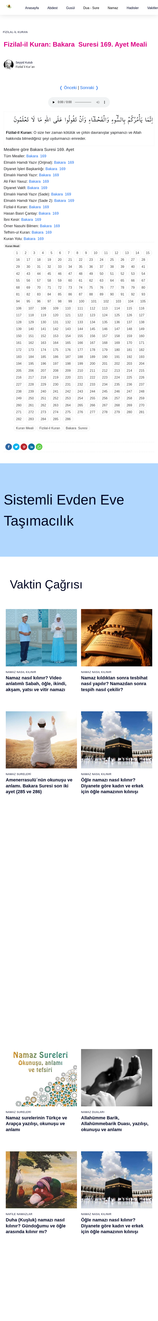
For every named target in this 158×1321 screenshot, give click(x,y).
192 (129, 357)
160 (141, 336)
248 (141, 391)
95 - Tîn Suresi (66, 1281)
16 (18, 259)
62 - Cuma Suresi (18, 1180)
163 (43, 343)
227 (19, 384)
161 (19, 343)
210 (80, 370)
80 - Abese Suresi (68, 1173)
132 (68, 322)
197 (55, 363)
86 (70, 294)
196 (43, 363)
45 (49, 273)
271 (19, 412)
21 (70, 259)
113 (105, 308)
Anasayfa (32, 8)
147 (117, 329)
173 (31, 350)
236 (129, 384)
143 (68, 329)
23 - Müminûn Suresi (70, 1031)
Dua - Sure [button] (91, 8)
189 (92, 357)
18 (39, 259)
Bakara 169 (36, 156)
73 (70, 287)
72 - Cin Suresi (16, 1252)
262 (43, 405)
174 (43, 350)
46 (60, 273)
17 (28, 259)
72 (60, 287)
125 (117, 315)
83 (39, 294)
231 (68, 384)
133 (80, 322)
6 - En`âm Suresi (18, 1046)
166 (80, 343)
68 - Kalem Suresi (18, 1223)
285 (55, 419)
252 (55, 398)
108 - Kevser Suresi (119, 1238)
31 (39, 266)
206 (31, 370)
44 (39, 273)
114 (117, 308)
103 (118, 301)
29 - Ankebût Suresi (69, 1075)
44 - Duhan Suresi (117, 1046)
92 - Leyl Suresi (66, 1259)
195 (31, 363)
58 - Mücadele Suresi (21, 1151)
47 (70, 273)
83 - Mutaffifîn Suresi (70, 1194)
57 (39, 280)
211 (92, 370)
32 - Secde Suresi (68, 1096)
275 (68, 412)
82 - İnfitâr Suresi (67, 1187)
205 (19, 370)
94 (18, 301)
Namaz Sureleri (18, 771)
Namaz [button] (113, 8)
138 (141, 322)
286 (68, 419)
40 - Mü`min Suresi (118, 1017)
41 (143, 266)
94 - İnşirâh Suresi (68, 1274)
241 (55, 391)
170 (129, 343)
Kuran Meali (12, 246)
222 (92, 377)
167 (92, 343)
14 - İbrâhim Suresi (19, 1104)
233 (92, 384)
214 (129, 370)
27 (133, 259)
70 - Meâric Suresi (19, 1238)
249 (19, 398)
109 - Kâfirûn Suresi (119, 1245)
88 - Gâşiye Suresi (68, 1230)
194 (19, 363)
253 (68, 398)
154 (68, 336)
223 (105, 377)
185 (43, 357)
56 (28, 280)
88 (91, 294)
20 (60, 259)
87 (80, 294)
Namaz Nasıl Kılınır (21, 672)
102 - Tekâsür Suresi (119, 1194)
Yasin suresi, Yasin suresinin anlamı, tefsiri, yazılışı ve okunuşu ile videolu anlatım (112, 881)
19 (49, 259)
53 (133, 273)
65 (122, 280)
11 (106, 253)
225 (129, 377)
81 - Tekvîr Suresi (67, 1180)
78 (122, 287)
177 (80, 350)
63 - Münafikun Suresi (21, 1187)
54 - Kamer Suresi (118, 1118)
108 (43, 308)
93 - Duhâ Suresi (67, 1266)
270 (141, 405)
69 (28, 287)
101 (94, 301)
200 (92, 363)
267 (105, 405)
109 (55, 308)
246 (117, 391)
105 (143, 301)
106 (19, 308)
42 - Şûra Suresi (117, 1031)
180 (117, 350)
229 (43, 384)
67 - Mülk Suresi (17, 1216)
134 (92, 322)
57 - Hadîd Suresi (117, 1140)
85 (60, 294)
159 (129, 336)
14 (137, 253)
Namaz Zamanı (142, 1313)
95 (28, 301)
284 (43, 419)
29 (18, 266)
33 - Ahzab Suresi (67, 1104)
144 (80, 329)
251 (43, 398)
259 (141, 398)
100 (81, 301)
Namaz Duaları (93, 771)
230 (55, 384)
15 (148, 253)
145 (92, 329)
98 (60, 301)
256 (105, 398)
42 (18, 273)
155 (80, 336)
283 (31, 419)
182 (141, 350)
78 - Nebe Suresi (67, 1158)
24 (101, 259)
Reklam (91, 1313)
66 (133, 280)
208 (55, 370)
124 (105, 315)
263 (55, 405)
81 (18, 294)
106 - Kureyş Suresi (119, 1223)
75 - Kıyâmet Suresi (20, 1274)
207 (43, 370)
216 (19, 377)
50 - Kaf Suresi (116, 1089)
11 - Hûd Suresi (17, 1082)
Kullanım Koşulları (70, 1313)
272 (31, 412)
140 (31, 329)
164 (55, 343)
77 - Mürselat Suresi (69, 1151)
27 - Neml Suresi (67, 1060)
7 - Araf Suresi (16, 1053)
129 (31, 322)
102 (106, 301)
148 (129, 329)
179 (105, 350)
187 (68, 357)
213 (117, 370)
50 (101, 273)
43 (28, 273)
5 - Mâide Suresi (17, 1039)
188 (80, 357)
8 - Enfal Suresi (16, 1060)
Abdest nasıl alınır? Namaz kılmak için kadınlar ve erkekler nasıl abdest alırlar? (39, 881)
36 (91, 266)
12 (116, 253)
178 (92, 350)
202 (117, 363)
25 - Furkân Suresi (68, 1046)
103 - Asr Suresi (116, 1201)
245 (105, 391)
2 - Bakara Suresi (18, 1017)
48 (80, 273)
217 (31, 377)
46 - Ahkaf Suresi (117, 1060)
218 (43, 377)
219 (55, 377)
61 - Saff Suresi (17, 1173)
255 (92, 398)
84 (49, 294)
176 (68, 350)
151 (31, 336)
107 (31, 308)
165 (68, 343)
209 (68, 370)
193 (141, 357)
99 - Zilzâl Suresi (117, 1173)
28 (143, 259)
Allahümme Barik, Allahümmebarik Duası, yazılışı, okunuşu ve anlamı (115, 782)
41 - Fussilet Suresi (118, 1024)
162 (31, 343)
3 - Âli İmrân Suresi (19, 1024)
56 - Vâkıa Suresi (117, 1132)
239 (31, 391)
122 (80, 315)
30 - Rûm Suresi (67, 1082)
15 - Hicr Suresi (17, 1111)
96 (39, 301)
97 (49, 301)
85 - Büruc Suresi (67, 1209)
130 (43, 322)
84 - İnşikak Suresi (68, 1201)
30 (28, 266)
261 (31, 405)
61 (80, 280)
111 (80, 308)
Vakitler (152, 8)
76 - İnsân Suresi (18, 1281)
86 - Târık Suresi (67, 1216)
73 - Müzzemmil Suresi (22, 1259)
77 (112, 287)
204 (141, 363)
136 (117, 322)
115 (129, 308)
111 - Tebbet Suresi (119, 1259)
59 (60, 280)
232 (80, 384)
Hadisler (133, 8)
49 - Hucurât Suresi (119, 1082)
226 (141, 377)
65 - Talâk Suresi (18, 1201)
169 (117, 343)
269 (129, 405)
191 (117, 357)
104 (131, 301)
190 (105, 357)
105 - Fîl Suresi (116, 1216)
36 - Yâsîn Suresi (67, 1125)
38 (112, 266)
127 (141, 315)
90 (112, 294)
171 (141, 343)
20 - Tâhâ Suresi (67, 1010)
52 (122, 273)
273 (43, 412)
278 (105, 412)
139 (19, 329)
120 (55, 315)
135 (105, 322)
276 (80, 412)
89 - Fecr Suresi (66, 1238)
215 (141, 370)
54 (143, 273)
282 (19, 419)
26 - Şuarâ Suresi (67, 1053)
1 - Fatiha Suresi (18, 1010)
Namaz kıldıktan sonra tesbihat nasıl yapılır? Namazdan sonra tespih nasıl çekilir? (114, 683)
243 (80, 391)
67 (143, 280)
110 (68, 308)
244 (92, 391)
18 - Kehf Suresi (17, 1132)
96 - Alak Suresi (116, 1151)
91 (122, 294)
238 (19, 391)
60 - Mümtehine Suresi (21, 1165)
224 (117, 377)
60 (70, 280)
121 (68, 315)
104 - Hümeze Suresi (120, 1209)
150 (19, 336)
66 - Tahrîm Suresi (19, 1209)
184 (31, 357)
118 (31, 315)
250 (31, 398)
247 (129, 391)
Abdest (52, 8)
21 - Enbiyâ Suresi (68, 1017)
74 (80, 287)
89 (101, 294)
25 (112, 259)
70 (39, 287)
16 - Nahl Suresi (17, 1118)
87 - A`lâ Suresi (66, 1223)
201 (105, 363)
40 (133, 266)
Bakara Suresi (76, 428)
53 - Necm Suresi (117, 1111)
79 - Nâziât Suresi (68, 1165)
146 (105, 329)
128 (19, 322)
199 (80, 363)
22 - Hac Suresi (66, 1024)
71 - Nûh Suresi (17, 1245)
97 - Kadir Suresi (117, 1158)
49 (91, 273)
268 (117, 405)
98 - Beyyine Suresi (119, 1165)
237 (141, 384)
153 (55, 336)
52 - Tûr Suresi (116, 1104)
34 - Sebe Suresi (67, 1111)
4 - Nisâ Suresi (16, 1031)
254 (80, 398)
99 (70, 301)
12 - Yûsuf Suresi (18, 1089)
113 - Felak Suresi (118, 1274)
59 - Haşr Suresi (17, 1158)
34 (70, 266)
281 (141, 412)
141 (43, 329)
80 (143, 287)
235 (117, 384)
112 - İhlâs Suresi (117, 1266)
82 (28, 294)
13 (127, 253)
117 (19, 315)
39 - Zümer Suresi (117, 1010)
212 (105, 370)
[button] (32, 8)
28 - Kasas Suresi (67, 1067)
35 (80, 266)
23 (91, 259)
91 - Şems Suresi (67, 1252)
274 (55, 412)
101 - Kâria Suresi (118, 1187)
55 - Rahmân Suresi (119, 1125)
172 (19, 350)
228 (31, 384)
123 (92, 315)
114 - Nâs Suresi (117, 1281)
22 (80, 259)
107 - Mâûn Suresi (118, 1230)
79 (133, 287)
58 (49, 280)
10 (95, 253)
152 (43, 336)
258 (129, 398)
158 (117, 336)
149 (141, 329)
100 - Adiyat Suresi (118, 1180)
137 (129, 322)
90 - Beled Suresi (67, 1245)
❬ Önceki (68, 87)
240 (43, 391)
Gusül (70, 8)
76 (101, 287)
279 (117, 412)
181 (129, 350)
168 (105, 343)
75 (91, 287)
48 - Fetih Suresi (117, 1075)
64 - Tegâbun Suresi (20, 1194)
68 (18, 287)
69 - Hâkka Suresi (18, 1230)
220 (68, 377)
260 (19, 405)
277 (92, 412)
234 (105, 384)
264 (68, 405)
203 (129, 363)
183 (19, 357)
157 (105, 336)
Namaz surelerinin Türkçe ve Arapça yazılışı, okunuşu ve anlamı (36, 782)
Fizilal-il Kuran (15, 32)
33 (60, 266)
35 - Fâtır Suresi (67, 1118)
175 (55, 350)
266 (92, 405)
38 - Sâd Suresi (66, 1140)
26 (122, 259)
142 (55, 329)
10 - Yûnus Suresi (18, 1075)
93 (143, 294)
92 (133, 294)
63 (101, 280)
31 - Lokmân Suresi (69, 1089)
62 (91, 280)
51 (112, 273)
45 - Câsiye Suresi (118, 1053)
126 (129, 315)
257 (117, 398)
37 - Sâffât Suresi (67, 1132)
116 (141, 308)
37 (101, 266)
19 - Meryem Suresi (20, 1140)
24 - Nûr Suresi (66, 1039)
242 (68, 391)
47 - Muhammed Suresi (121, 1067)
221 (80, 377)
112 (92, 308)
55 (18, 280)
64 (112, 280)
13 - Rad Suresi (17, 1096)
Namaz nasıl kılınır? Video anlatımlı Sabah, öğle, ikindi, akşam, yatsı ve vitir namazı (36, 683)
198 (68, 363)
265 (80, 405)
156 (92, 336)
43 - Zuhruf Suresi (118, 1039)
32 (49, 266)
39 (122, 266)
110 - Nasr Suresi (117, 1252)
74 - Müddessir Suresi (21, 1266)
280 (129, 412)
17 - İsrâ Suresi (17, 1125)
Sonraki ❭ (89, 87)
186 (55, 357)
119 (43, 315)
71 (49, 287)
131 (55, 322)
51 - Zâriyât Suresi (118, 1096)
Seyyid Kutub (24, 62)
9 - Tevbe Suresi (17, 1067)
